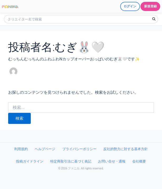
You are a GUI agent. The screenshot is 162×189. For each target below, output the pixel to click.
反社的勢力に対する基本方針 (125, 149)
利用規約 (21, 149)
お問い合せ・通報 (111, 161)
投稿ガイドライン (29, 161)
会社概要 (139, 161)
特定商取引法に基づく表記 (70, 161)
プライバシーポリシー (79, 149)
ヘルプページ (45, 149)
